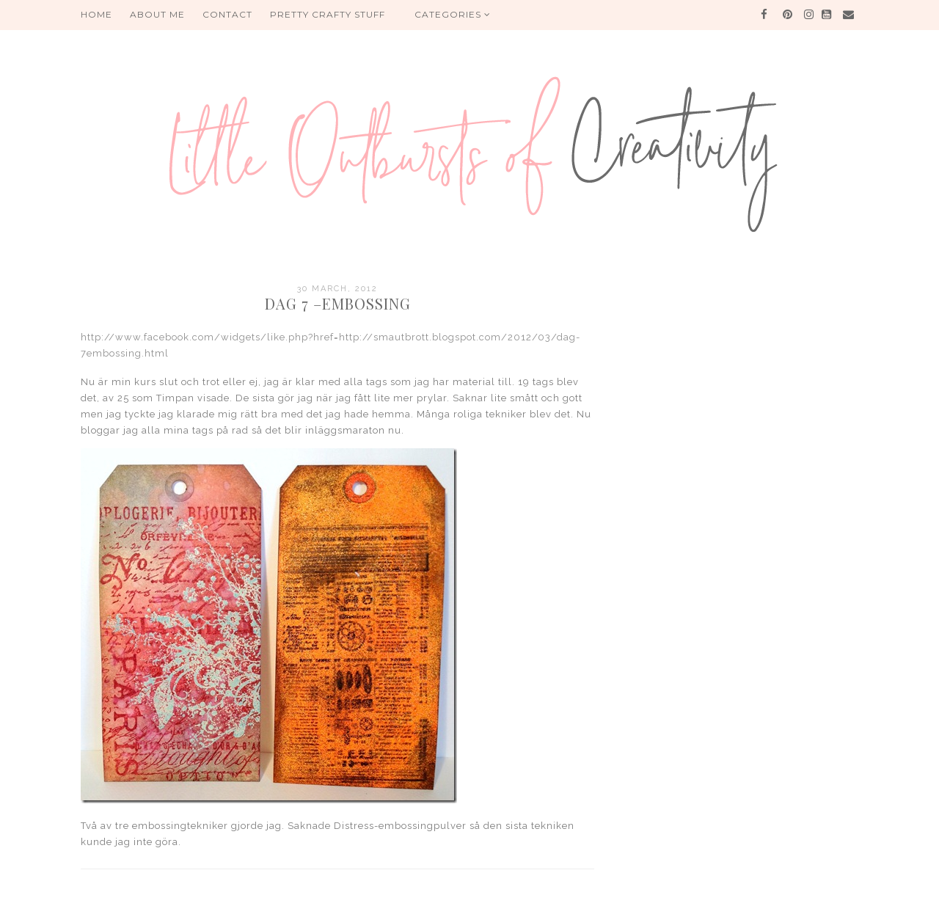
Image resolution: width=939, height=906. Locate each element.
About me (157, 14)
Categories (452, 14)
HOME (96, 14)
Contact (227, 14)
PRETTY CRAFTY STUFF (327, 14)
